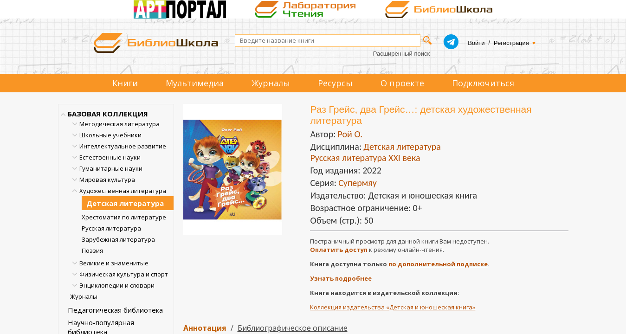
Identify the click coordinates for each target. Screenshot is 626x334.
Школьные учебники (110, 135)
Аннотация (204, 328)
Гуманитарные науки (110, 168)
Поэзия (92, 250)
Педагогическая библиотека (115, 310)
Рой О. (349, 134)
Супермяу (357, 182)
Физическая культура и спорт (123, 274)
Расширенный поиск (401, 53)
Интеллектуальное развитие (122, 146)
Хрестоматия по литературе (124, 217)
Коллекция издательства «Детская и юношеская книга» (392, 307)
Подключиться (483, 83)
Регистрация (511, 42)
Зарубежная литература (118, 239)
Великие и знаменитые (113, 263)
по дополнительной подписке (438, 264)
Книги (125, 83)
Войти (476, 42)
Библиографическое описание (293, 328)
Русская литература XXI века (365, 157)
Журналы (271, 83)
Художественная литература (122, 190)
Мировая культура (107, 179)
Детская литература (125, 203)
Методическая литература (119, 124)
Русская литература (111, 228)
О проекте (402, 83)
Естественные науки (110, 157)
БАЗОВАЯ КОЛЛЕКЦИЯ (108, 113)
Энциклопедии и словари (117, 285)
